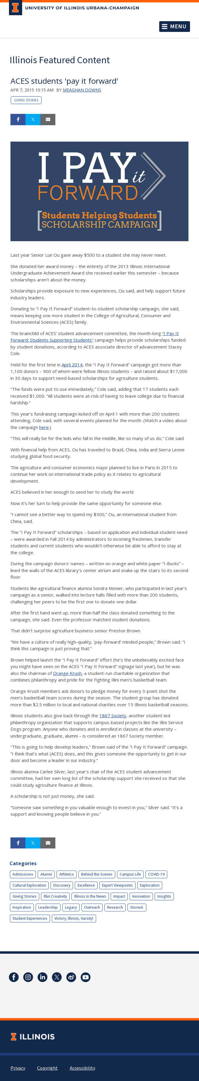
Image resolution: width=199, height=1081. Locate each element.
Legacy (71, 907)
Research (115, 907)
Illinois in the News (90, 896)
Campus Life (130, 874)
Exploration (149, 885)
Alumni (46, 874)
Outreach (92, 907)
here (44, 427)
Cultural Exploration (29, 885)
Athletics (66, 874)
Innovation (141, 896)
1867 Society (112, 715)
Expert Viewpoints (117, 885)
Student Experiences (30, 918)
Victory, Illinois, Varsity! (73, 918)
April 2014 (72, 365)
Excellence (86, 885)
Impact (119, 896)
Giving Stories (26, 100)
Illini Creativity (55, 896)
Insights (164, 896)
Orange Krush (67, 673)
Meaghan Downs (82, 90)
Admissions (23, 874)
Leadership (48, 907)
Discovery (61, 885)
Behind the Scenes (97, 874)
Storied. (137, 907)
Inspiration (22, 907)
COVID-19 (156, 874)
